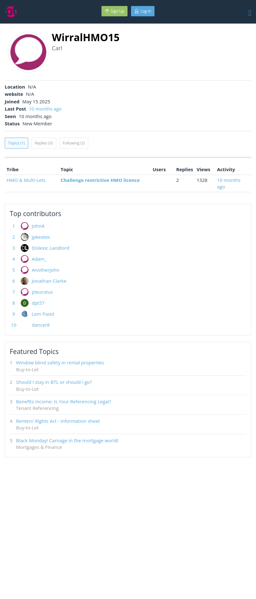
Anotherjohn (45, 270)
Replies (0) (44, 143)
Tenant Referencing (37, 408)
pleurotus (42, 292)
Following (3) (74, 143)
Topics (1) (16, 143)
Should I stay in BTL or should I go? (54, 382)
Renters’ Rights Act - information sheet (58, 421)
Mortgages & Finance (39, 447)
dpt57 (38, 303)
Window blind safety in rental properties (60, 362)
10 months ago (45, 109)
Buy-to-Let (27, 369)
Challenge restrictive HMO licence (100, 180)
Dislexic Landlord (50, 248)
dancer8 (41, 325)
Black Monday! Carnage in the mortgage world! (67, 440)
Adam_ (39, 259)
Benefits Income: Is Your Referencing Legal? (63, 401)
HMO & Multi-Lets (26, 180)
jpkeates (41, 237)
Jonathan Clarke (49, 281)
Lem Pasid (43, 314)
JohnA (38, 226)
